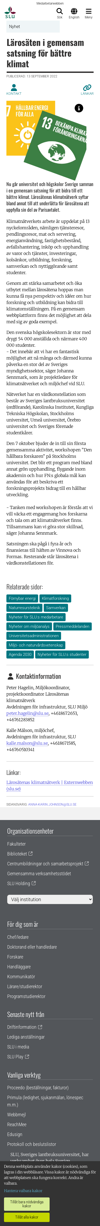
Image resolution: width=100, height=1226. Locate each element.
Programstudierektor (26, 996)
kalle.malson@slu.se (27, 743)
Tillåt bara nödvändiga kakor (26, 1204)
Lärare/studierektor (24, 986)
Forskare (15, 957)
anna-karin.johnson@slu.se (52, 804)
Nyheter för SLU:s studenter (62, 654)
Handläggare (19, 966)
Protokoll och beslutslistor (31, 1144)
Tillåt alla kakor (26, 1217)
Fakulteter (16, 844)
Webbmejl (16, 1114)
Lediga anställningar (26, 1037)
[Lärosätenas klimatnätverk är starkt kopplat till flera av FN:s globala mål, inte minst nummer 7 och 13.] (79, 108)
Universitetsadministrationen (34, 635)
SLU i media (18, 1047)
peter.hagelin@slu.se (27, 713)
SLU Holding (18, 883)
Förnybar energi (22, 598)
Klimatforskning (55, 598)
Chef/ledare (18, 937)
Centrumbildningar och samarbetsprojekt (45, 863)
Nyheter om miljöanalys (29, 626)
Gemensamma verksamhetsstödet (39, 873)
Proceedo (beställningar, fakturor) (38, 1087)
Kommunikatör (21, 976)
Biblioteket (17, 854)
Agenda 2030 (20, 654)
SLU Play (15, 1056)
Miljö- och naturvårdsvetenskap (36, 645)
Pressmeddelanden (72, 626)
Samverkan (56, 607)
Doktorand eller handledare (32, 947)
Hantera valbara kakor (23, 1190)
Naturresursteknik (24, 607)
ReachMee (16, 1124)
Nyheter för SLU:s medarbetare (36, 617)
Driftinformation (22, 1027)
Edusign (14, 1134)
